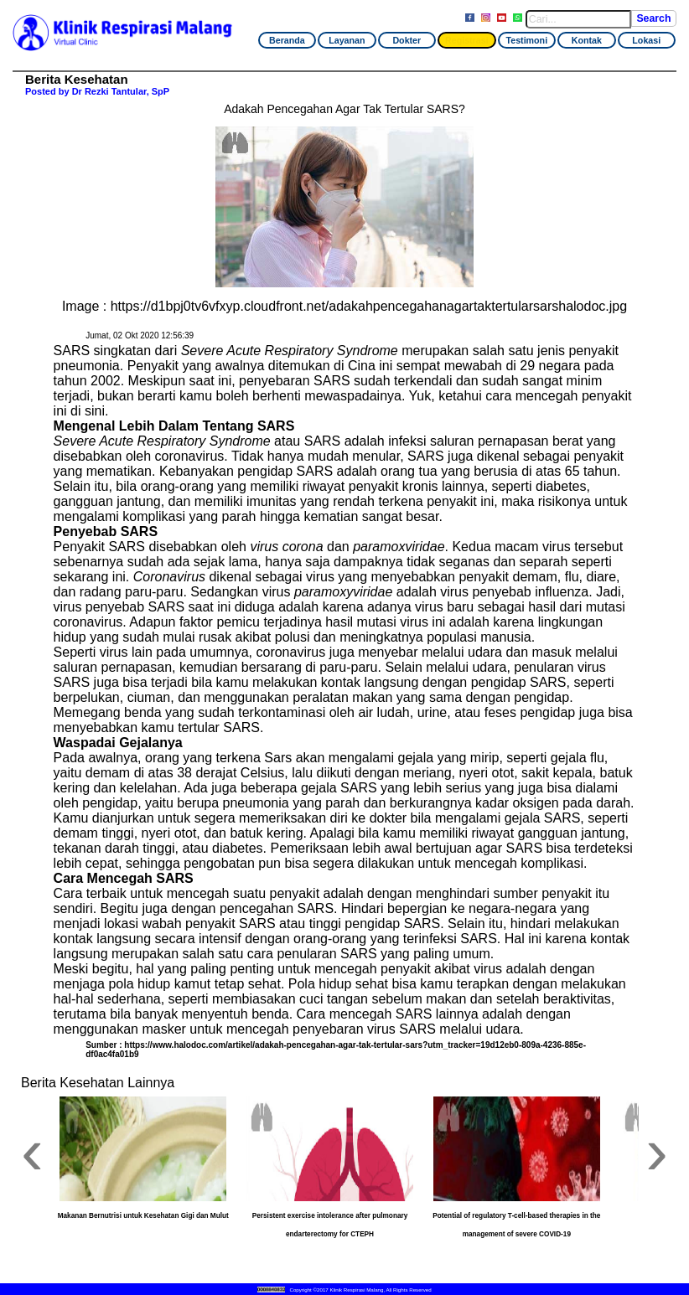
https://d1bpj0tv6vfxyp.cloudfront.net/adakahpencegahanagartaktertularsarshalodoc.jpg (369, 306)
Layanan (347, 40)
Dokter (406, 40)
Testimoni (526, 40)
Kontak (587, 40)
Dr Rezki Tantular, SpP (121, 91)
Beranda (287, 40)
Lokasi (646, 40)
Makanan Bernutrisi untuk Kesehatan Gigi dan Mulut (143, 1216)
